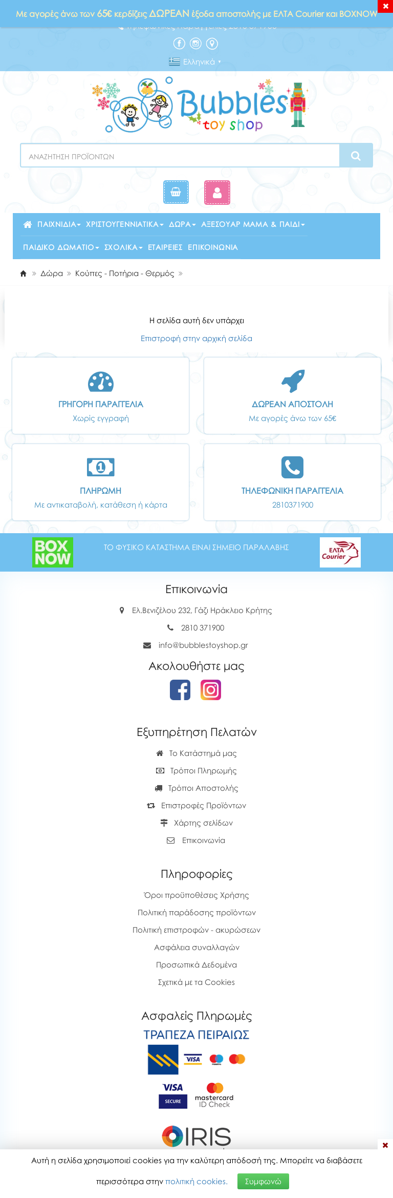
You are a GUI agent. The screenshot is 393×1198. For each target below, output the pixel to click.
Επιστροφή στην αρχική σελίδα (196, 338)
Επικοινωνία (213, 247)
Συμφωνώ (263, 1181)
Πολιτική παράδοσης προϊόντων (197, 912)
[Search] (356, 155)
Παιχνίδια (59, 224)
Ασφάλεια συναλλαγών (196, 947)
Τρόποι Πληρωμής (196, 770)
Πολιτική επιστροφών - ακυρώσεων (196, 929)
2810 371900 (202, 627)
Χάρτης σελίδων (196, 822)
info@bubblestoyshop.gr (203, 644)
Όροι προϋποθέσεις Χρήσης (196, 894)
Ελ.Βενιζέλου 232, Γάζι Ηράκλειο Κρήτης (202, 610)
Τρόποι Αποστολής (196, 787)
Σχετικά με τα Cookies (196, 981)
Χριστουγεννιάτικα (124, 224)
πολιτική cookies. (196, 1181)
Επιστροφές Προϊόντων (196, 805)
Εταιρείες (165, 247)
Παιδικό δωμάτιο (61, 247)
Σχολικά (123, 247)
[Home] (23, 273)
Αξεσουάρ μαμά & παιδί (253, 224)
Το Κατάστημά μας (196, 753)
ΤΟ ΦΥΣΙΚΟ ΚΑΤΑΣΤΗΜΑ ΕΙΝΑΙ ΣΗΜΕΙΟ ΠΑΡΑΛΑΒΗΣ (196, 547)
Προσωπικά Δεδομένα (196, 964)
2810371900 (292, 504)
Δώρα (182, 224)
